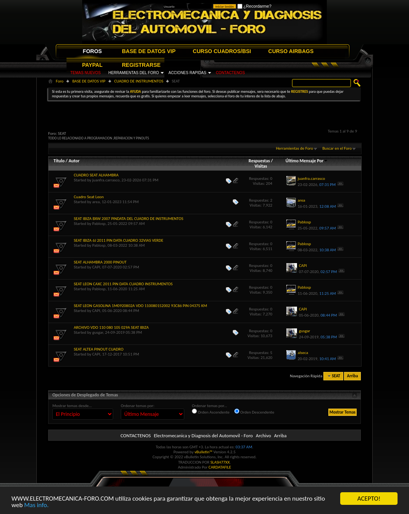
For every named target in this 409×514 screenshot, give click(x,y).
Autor (73, 160)
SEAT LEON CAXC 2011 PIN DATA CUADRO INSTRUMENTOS (123, 283)
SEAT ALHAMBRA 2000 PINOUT (100, 262)
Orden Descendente (254, 412)
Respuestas (259, 160)
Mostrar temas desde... (72, 405)
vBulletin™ (204, 451)
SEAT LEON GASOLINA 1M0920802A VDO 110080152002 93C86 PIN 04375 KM (140, 305)
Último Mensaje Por (307, 160)
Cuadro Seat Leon (89, 196)
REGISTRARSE (141, 65)
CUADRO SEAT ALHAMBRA (96, 175)
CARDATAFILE (220, 467)
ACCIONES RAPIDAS (187, 73)
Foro (59, 81)
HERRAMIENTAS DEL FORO (133, 73)
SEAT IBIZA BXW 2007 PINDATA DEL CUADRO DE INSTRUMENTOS (128, 218)
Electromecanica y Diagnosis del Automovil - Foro (203, 435)
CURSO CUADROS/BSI (222, 51)
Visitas (261, 166)
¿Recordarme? (254, 6)
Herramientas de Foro (294, 148)
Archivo (263, 435)
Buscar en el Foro (337, 148)
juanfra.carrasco (105, 180)
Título (59, 160)
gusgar (97, 332)
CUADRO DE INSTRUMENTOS (139, 81)
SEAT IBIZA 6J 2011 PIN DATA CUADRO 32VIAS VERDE (118, 240)
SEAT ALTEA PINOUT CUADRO (98, 349)
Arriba (352, 375)
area (96, 201)
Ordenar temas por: (137, 405)
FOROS (92, 51)
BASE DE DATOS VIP (148, 51)
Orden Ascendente (211, 412)
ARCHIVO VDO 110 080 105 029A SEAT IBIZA (111, 327)
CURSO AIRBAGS (291, 51)
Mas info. (36, 505)
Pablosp (98, 223)
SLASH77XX (220, 462)
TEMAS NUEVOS (85, 73)
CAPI (96, 267)
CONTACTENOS (230, 73)
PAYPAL (92, 65)
